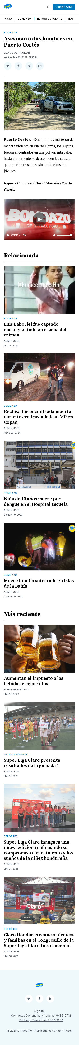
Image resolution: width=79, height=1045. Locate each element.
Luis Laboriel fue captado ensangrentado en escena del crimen (35, 329)
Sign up (39, 1011)
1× (25, 235)
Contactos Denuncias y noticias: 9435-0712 (41, 1015)
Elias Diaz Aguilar (17, 52)
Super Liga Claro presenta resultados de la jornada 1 (32, 763)
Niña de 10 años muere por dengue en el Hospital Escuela (36, 501)
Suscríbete (64, 6)
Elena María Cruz (16, 689)
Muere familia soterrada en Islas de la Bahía (39, 583)
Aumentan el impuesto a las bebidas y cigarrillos (33, 681)
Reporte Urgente (49, 18)
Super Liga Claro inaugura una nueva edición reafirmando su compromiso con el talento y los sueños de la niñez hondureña (38, 850)
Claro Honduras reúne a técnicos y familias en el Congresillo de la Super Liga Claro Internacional (39, 940)
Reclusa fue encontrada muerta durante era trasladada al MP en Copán (38, 417)
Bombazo (24, 18)
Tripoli (68, 1030)
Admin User (12, 340)
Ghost (57, 1030)
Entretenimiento (16, 754)
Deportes (11, 836)
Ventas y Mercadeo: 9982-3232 (41, 1020)
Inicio (8, 18)
